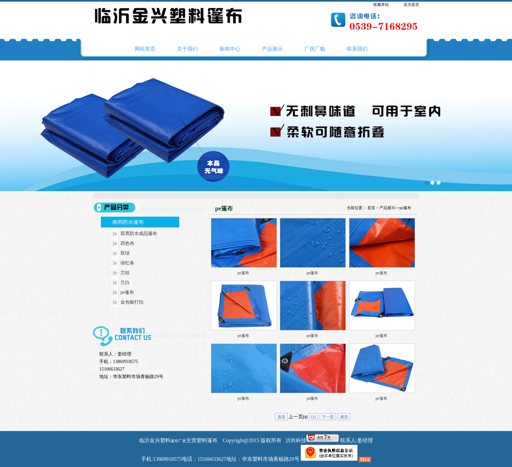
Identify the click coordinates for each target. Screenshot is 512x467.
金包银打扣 (131, 302)
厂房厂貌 (314, 49)
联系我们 (357, 49)
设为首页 (411, 4)
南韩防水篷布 (128, 222)
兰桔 (125, 272)
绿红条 (127, 262)
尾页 (344, 417)
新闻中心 (229, 49)
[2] (313, 417)
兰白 (125, 282)
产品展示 (272, 49)
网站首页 (145, 49)
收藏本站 (381, 4)
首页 (371, 208)
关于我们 (187, 49)
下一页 (328, 417)
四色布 (127, 243)
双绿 (125, 253)
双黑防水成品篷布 (138, 233)
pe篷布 (127, 292)
